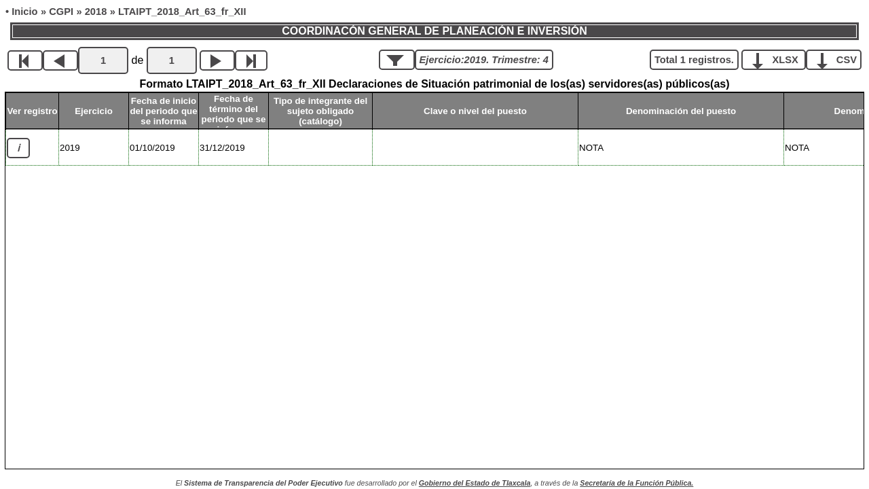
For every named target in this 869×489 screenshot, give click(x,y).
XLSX (778, 59)
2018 (96, 11)
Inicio (24, 11)
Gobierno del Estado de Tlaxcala (475, 483)
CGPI (61, 11)
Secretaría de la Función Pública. (636, 483)
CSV (839, 59)
